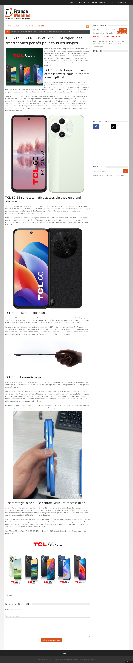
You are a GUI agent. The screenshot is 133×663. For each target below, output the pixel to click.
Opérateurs (120, 175)
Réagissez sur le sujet (18, 604)
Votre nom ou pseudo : (14, 610)
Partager (9, 595)
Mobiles (110, 175)
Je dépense (98, 33)
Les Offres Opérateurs (116, 2)
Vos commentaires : (13, 616)
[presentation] (23, 642)
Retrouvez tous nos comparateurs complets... (107, 37)
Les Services (82, 2)
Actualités (18, 26)
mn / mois (110, 29)
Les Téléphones (97, 2)
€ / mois (109, 33)
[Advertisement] (89, 13)
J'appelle (96, 29)
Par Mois (29, 26)
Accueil (71, 2)
